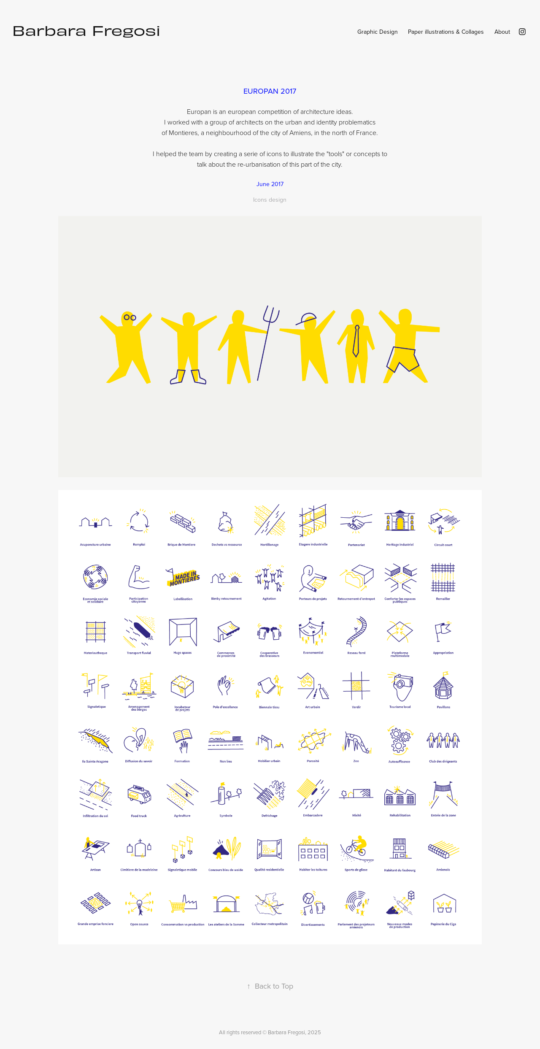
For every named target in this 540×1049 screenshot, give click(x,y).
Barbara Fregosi (86, 30)
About (502, 31)
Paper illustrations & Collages (446, 31)
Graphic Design (377, 31)
